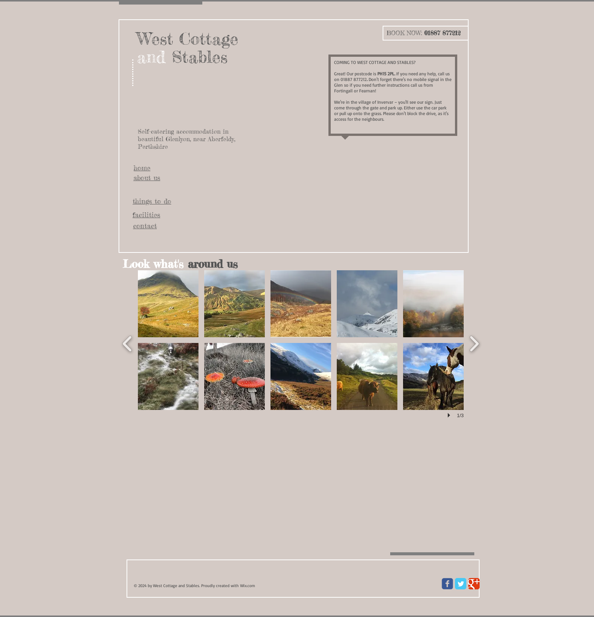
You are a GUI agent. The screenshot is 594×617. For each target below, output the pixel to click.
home (142, 168)
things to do (152, 201)
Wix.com (247, 585)
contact (145, 225)
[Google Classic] (474, 583)
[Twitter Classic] (460, 583)
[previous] (127, 342)
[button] (168, 303)
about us (146, 177)
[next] (474, 342)
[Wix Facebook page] (447, 583)
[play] (450, 415)
